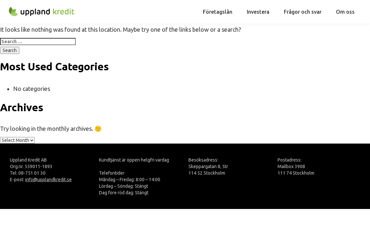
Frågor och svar (302, 12)
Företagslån (217, 12)
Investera (258, 12)
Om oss (345, 12)
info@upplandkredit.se (48, 179)
